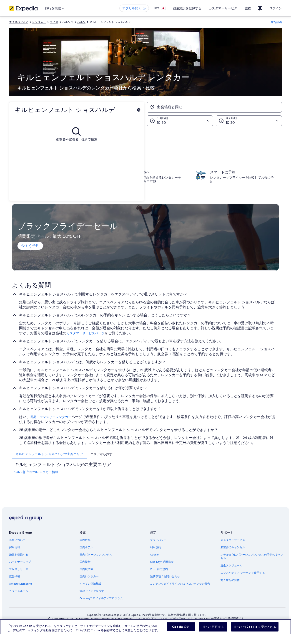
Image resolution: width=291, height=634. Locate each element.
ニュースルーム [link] (18, 591)
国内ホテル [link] (86, 547)
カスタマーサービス (223, 8)
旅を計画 (276, 22)
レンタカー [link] (39, 22)
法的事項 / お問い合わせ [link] (165, 576)
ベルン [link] (81, 22)
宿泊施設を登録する (187, 8)
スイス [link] (54, 22)
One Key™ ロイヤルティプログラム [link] (101, 598)
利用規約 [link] (155, 547)
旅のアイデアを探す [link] (92, 591)
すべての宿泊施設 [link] (90, 584)
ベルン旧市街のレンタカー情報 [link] (36, 472)
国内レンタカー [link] (89, 576)
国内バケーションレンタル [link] (96, 554)
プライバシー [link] (158, 540)
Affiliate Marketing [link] (20, 584)
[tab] (49, 454)
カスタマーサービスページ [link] (85, 333)
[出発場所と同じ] (214, 107)
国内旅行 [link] (85, 562)
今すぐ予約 (30, 245)
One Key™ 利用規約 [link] (162, 562)
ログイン (275, 8)
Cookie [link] (154, 554)
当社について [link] (17, 540)
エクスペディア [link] (18, 22)
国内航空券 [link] (86, 569)
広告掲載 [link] (14, 576)
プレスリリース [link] (18, 569)
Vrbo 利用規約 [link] (159, 569)
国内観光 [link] (85, 540)
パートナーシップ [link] (20, 562)
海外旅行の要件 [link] (230, 580)
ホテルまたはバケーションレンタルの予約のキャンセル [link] (252, 556)
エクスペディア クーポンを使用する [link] (243, 573)
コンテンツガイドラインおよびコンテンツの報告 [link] (180, 584)
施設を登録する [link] (18, 554)
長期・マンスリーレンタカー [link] (50, 417)
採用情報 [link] (14, 547)
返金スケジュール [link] (231, 565)
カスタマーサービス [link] (233, 540)
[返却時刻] (249, 120)
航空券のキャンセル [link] (233, 547)
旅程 (248, 8)
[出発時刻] (180, 120)
